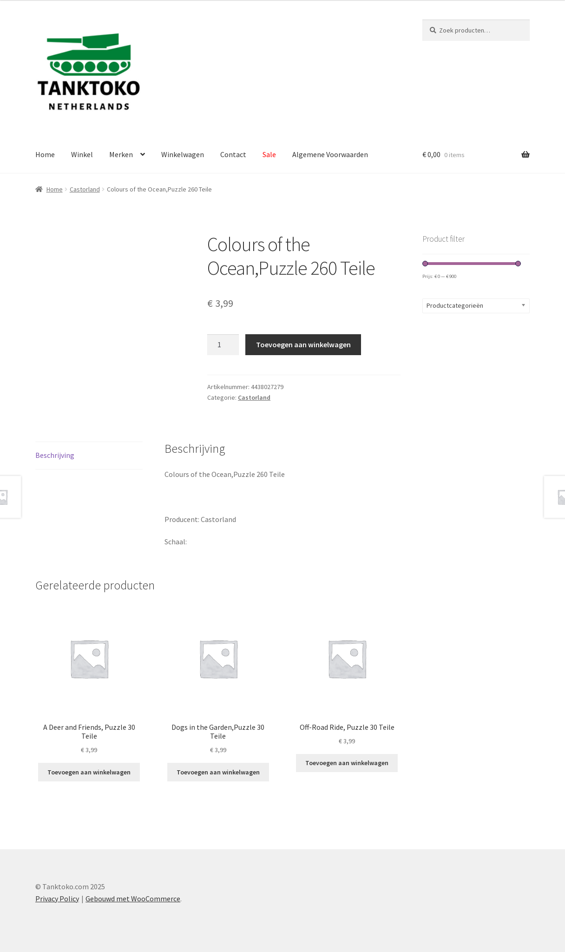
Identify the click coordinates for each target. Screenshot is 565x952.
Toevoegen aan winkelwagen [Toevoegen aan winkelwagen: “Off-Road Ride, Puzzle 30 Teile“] (346, 763)
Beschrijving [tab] (54, 455)
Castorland (85, 189)
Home (45, 154)
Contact (233, 154)
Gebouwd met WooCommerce (132, 898)
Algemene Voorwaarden (330, 154)
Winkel (82, 154)
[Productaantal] (223, 345)
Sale (269, 154)
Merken (121, 154)
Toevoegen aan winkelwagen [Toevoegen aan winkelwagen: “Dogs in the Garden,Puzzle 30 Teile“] (218, 772)
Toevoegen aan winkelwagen (303, 344)
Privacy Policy (57, 898)
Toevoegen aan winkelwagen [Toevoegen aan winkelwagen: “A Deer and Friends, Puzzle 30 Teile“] (89, 772)
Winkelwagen (182, 154)
